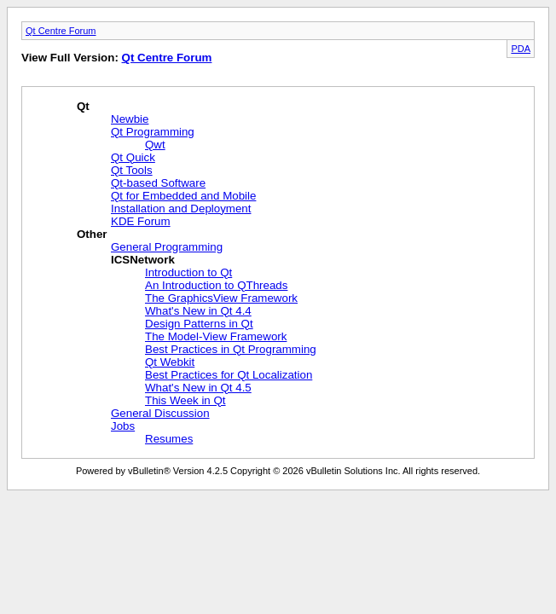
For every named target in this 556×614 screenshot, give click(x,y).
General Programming (167, 246)
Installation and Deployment (181, 208)
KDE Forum (141, 221)
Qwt (155, 144)
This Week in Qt (185, 400)
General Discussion (160, 413)
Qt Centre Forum (61, 31)
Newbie (129, 119)
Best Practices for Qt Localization (228, 374)
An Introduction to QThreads (216, 285)
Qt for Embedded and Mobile (183, 195)
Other (92, 234)
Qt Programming (152, 131)
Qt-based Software (158, 183)
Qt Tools (132, 170)
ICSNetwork (143, 259)
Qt (83, 106)
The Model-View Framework (216, 336)
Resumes (169, 438)
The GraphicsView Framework (221, 298)
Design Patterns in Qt (199, 323)
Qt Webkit (169, 362)
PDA (520, 48)
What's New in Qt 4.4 (198, 310)
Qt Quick (133, 157)
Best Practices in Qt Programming (230, 349)
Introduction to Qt (188, 272)
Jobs (123, 426)
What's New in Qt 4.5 (198, 387)
